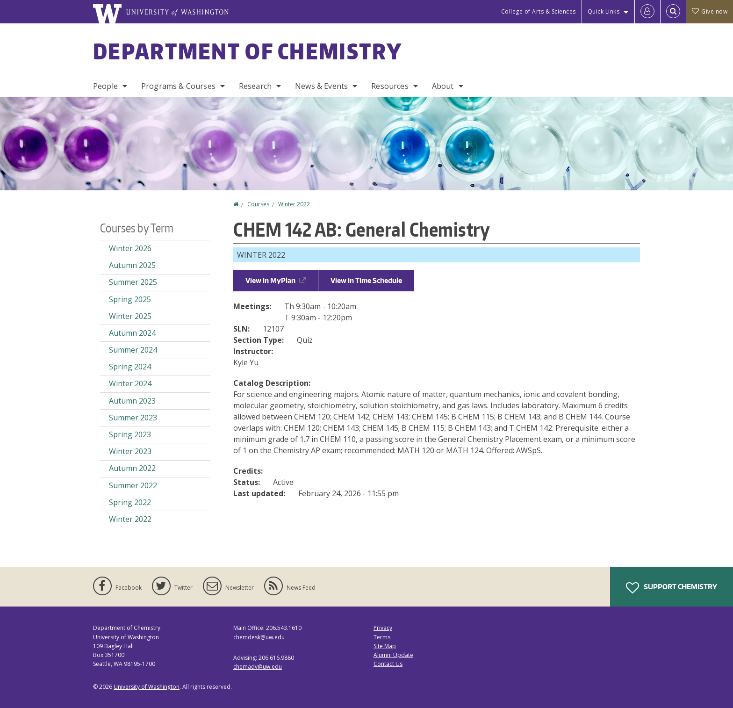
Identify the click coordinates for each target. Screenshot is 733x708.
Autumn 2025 (132, 265)
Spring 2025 (130, 299)
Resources (389, 86)
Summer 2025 (133, 282)
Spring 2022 (130, 502)
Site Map (385, 646)
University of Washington (147, 687)
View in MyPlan (275, 280)
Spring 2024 (130, 366)
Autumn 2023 (132, 401)
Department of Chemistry (247, 51)
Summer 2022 (133, 485)
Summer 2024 (133, 350)
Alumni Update (393, 655)
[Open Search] (673, 11)
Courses (258, 204)
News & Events (321, 86)
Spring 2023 (130, 434)
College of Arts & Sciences (538, 11)
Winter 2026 (130, 248)
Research (255, 86)
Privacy (383, 628)
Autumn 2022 (132, 468)
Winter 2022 (294, 204)
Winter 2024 (130, 383)
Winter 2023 (130, 451)
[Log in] (647, 11)
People (105, 86)
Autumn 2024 (132, 333)
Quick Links (604, 11)
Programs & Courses (178, 86)
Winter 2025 (130, 316)
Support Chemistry (671, 587)
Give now (709, 11)
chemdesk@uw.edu (259, 637)
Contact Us (388, 664)
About (443, 86)
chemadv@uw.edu (257, 667)
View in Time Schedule (366, 280)
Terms (382, 637)
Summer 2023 (133, 417)
